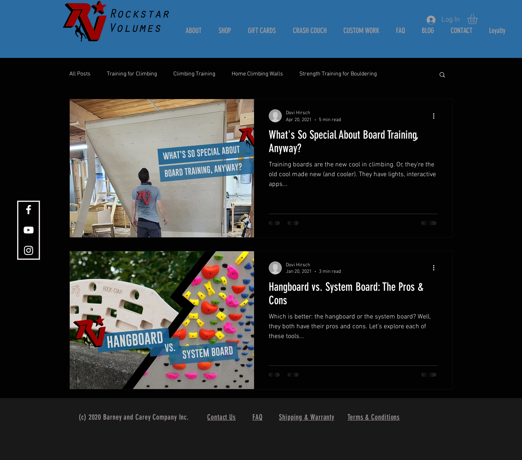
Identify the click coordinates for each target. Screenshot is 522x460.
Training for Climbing (132, 74)
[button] (478, 19)
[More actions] (436, 116)
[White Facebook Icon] (28, 209)
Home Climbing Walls (257, 74)
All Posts (80, 74)
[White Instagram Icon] (28, 250)
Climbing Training (194, 74)
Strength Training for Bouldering (338, 74)
